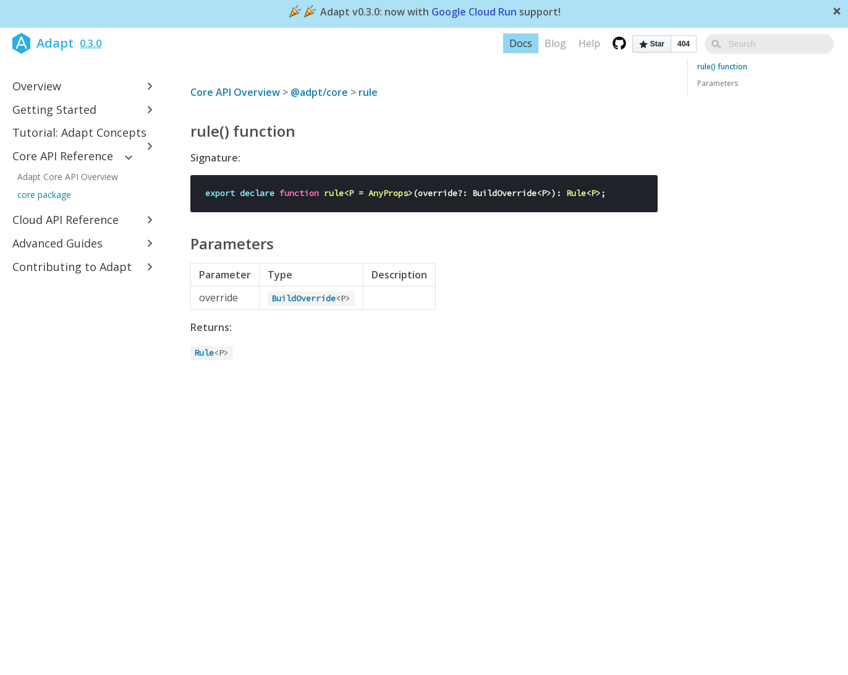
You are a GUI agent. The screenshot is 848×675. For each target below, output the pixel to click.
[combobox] (783, 44)
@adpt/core (319, 92)
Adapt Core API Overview (67, 177)
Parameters (717, 83)
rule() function (722, 66)
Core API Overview (235, 92)
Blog (583, 43)
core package (44, 194)
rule (368, 92)
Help (617, 43)
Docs (548, 43)
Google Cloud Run (474, 12)
